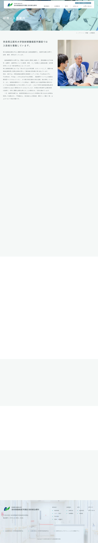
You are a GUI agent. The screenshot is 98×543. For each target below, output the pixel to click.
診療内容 (71, 510)
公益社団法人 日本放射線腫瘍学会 (14, 531)
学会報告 (56, 516)
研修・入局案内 (58, 519)
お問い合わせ (91, 510)
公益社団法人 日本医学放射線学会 (39, 531)
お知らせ (90, 507)
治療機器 (71, 513)
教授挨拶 (56, 510)
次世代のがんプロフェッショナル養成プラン (68, 531)
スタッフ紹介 (57, 513)
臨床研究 (81, 510)
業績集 (81, 513)
